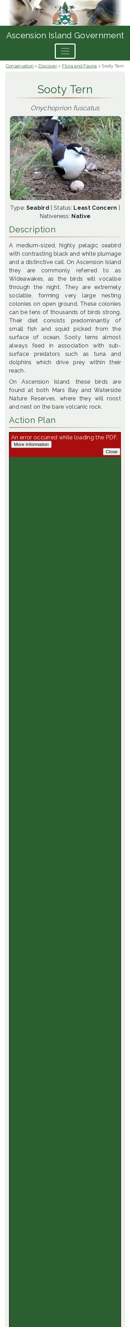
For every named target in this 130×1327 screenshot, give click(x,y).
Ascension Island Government (65, 35)
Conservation (20, 66)
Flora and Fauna (79, 66)
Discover (47, 66)
